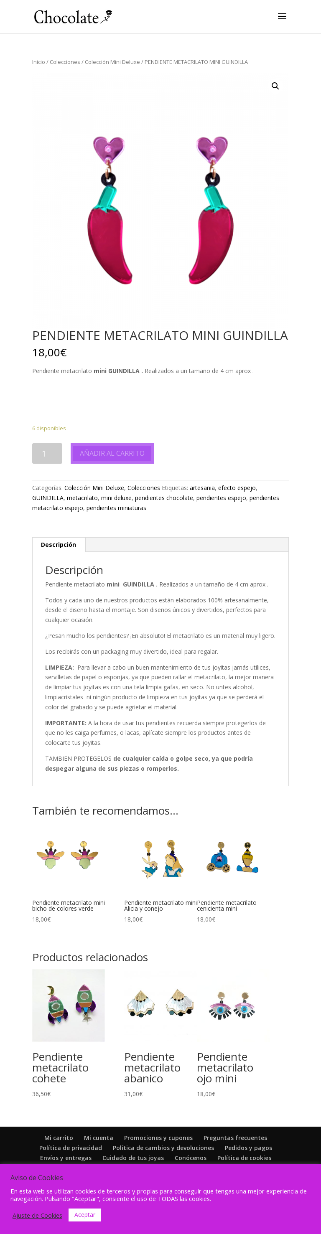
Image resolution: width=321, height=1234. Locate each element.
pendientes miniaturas (116, 508)
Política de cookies (244, 1158)
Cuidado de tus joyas (133, 1158)
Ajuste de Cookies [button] (37, 1215)
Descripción (58, 544)
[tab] (59, 545)
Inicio (38, 62)
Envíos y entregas (66, 1158)
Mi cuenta (98, 1138)
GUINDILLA (48, 498)
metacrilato (82, 498)
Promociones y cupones (158, 1138)
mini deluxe (116, 498)
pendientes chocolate (164, 498)
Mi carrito (58, 1138)
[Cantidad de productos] (47, 453)
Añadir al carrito (112, 453)
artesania (202, 488)
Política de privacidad (70, 1148)
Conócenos (190, 1158)
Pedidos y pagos (248, 1148)
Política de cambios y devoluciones (163, 1148)
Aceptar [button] (84, 1215)
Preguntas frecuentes (235, 1138)
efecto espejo (237, 488)
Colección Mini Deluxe (112, 62)
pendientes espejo (221, 498)
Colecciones (65, 62)
